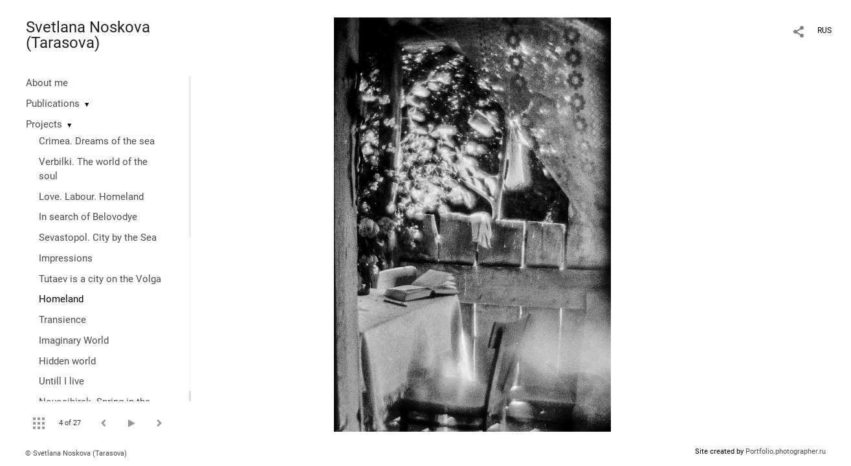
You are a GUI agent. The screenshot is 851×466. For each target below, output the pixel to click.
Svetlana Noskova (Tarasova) (88, 35)
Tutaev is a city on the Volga (100, 279)
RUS (824, 30)
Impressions (66, 258)
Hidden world (67, 361)
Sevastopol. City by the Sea (98, 237)
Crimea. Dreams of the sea (97, 141)
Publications (53, 103)
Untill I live (61, 381)
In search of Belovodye (88, 217)
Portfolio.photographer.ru (786, 451)
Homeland (61, 299)
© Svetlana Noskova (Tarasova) (76, 453)
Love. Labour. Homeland (91, 197)
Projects (44, 124)
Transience (62, 320)
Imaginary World (74, 340)
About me (47, 83)
